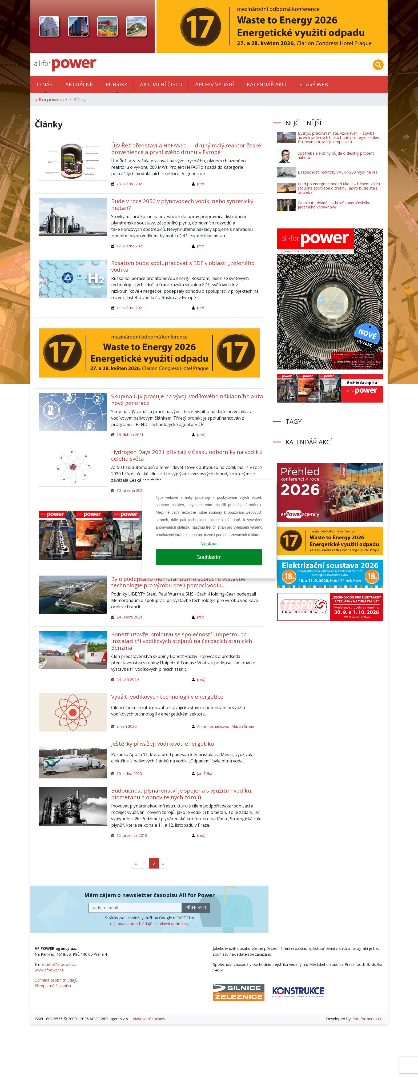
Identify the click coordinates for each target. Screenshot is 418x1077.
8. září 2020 (126, 726)
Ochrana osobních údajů (56, 980)
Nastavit (209, 543)
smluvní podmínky (172, 923)
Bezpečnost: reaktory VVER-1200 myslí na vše (338, 172)
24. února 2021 (129, 617)
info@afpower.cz (62, 964)
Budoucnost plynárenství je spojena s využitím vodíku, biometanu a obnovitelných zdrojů (181, 794)
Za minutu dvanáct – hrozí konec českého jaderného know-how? (334, 205)
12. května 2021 (130, 245)
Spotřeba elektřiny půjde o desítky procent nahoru (336, 155)
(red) (201, 183)
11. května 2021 (130, 307)
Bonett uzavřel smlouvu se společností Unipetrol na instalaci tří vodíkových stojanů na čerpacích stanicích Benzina (181, 640)
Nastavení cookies (149, 1018)
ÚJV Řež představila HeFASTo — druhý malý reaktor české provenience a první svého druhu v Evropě (186, 149)
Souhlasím (209, 557)
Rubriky (116, 84)
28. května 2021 (130, 183)
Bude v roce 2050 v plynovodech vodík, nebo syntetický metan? (182, 204)
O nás (45, 84)
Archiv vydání (214, 84)
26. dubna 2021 (129, 434)
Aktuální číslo (161, 84)
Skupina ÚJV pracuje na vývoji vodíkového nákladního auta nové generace (187, 399)
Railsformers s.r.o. (367, 1018)
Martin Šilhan (242, 726)
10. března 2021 (130, 490)
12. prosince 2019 (131, 835)
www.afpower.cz (49, 969)
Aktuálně (79, 84)
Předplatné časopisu (53, 985)
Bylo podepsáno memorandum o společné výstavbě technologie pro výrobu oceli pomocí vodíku (178, 582)
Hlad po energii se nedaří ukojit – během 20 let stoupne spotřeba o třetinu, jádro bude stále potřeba (339, 188)
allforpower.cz (51, 99)
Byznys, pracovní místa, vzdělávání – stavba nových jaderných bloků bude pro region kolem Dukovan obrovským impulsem (339, 137)
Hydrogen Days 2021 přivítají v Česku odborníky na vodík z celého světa (187, 455)
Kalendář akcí (267, 84)
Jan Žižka (204, 773)
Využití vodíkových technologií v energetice (167, 696)
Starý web (313, 84)
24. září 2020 (127, 679)
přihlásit (196, 908)
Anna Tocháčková (212, 726)
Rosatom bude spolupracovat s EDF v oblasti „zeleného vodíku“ (183, 266)
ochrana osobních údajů (131, 923)
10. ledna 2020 (129, 773)
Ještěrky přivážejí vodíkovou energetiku (162, 743)
